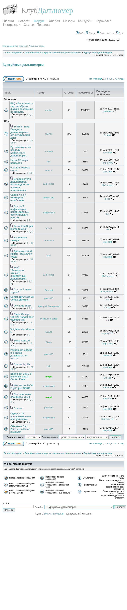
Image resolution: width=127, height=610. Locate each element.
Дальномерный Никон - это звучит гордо (21, 254)
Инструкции (11, 24)
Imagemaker (49, 212)
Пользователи (105, 33)
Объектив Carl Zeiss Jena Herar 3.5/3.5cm (20, 429)
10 (14, 345)
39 (32, 243)
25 (12, 369)
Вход (120, 33)
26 (15, 369)
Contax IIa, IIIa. (22, 364)
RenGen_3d (107, 419)
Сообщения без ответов (14, 46)
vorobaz (49, 110)
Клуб (29, 10)
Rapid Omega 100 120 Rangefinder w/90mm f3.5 (22, 317)
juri (107, 320)
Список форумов (13, 52)
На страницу (95, 79)
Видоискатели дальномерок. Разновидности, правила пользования (20, 185)
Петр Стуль (107, 163)
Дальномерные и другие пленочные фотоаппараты (53, 52)
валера (49, 170)
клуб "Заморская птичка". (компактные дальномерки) (18, 273)
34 (15, 262)
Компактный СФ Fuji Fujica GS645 (21, 387)
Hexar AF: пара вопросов (19, 161)
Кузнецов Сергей (49, 318)
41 (116, 79)
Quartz (48, 332)
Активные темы (36, 46)
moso (107, 199)
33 (12, 262)
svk (107, 214)
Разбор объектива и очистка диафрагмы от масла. (21, 354)
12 (32, 140)
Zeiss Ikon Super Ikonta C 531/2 (21, 227)
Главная (8, 21)
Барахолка (103, 21)
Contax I (18, 408)
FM (107, 299)
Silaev (49, 342)
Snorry (107, 307)
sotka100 (107, 171)
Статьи (29, 24)
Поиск (90, 33)
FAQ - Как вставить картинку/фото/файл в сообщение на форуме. (21, 107)
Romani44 (49, 240)
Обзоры (69, 21)
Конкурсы (85, 21)
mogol (48, 376)
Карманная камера (18, 239)
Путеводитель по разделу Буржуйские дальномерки (20, 151)
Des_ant (49, 290)
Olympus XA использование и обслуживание (20, 416)
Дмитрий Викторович (48, 306)
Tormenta (48, 151)
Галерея (54, 21)
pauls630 (107, 242)
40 (12, 245)
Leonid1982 (49, 197)
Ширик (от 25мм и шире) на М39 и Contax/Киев (21, 376)
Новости (24, 21)
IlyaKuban (107, 111)
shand (49, 228)
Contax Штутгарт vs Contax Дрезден (22, 298)
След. (121, 79)
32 (32, 259)
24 (32, 367)
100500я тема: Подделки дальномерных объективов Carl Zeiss (20, 132)
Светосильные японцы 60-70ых (21, 395)
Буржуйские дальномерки (97, 52)
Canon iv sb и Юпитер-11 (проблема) (18, 197)
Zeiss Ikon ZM (22, 340)
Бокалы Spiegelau (54, 513)
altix (49, 255)
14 (15, 143)
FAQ (79, 33)
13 (12, 143)
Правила (43, 24)
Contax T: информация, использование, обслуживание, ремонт (19, 212)
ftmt (49, 161)
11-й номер (48, 184)
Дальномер (55, 10)
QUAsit (48, 134)
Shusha (107, 378)
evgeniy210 (107, 333)
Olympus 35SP (22, 305)
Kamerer (107, 387)
